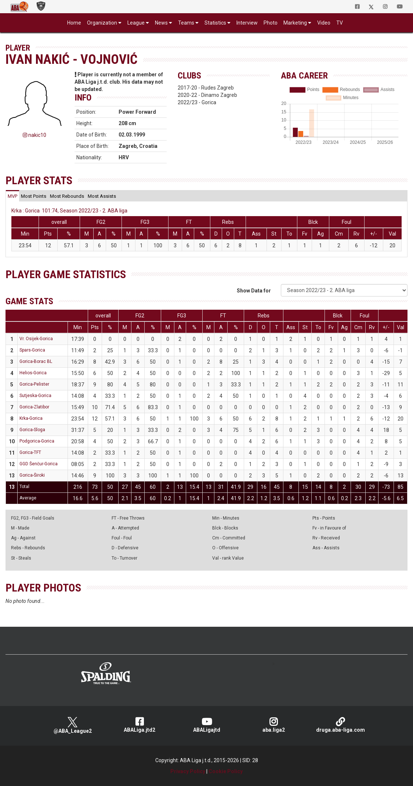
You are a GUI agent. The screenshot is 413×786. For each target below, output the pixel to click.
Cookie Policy (226, 771)
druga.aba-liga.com (340, 725)
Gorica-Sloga (32, 429)
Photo (271, 23)
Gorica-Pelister (34, 384)
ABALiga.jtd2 (140, 725)
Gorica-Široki (32, 475)
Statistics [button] (215, 23)
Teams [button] (186, 23)
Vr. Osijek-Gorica (36, 338)
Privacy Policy (187, 771)
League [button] (136, 23)
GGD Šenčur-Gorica (38, 463)
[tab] (12, 196)
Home (74, 23)
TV (339, 23)
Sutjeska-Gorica (35, 395)
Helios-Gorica (33, 372)
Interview (247, 23)
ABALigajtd (206, 725)
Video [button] (323, 23)
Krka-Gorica (31, 418)
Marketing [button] (295, 23)
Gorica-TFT (30, 452)
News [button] (161, 23)
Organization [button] (102, 23)
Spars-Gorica (32, 350)
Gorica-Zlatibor (34, 407)
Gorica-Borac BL (35, 361)
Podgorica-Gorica (36, 441)
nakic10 (34, 135)
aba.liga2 (274, 725)
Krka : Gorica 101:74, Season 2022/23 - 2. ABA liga (69, 211)
